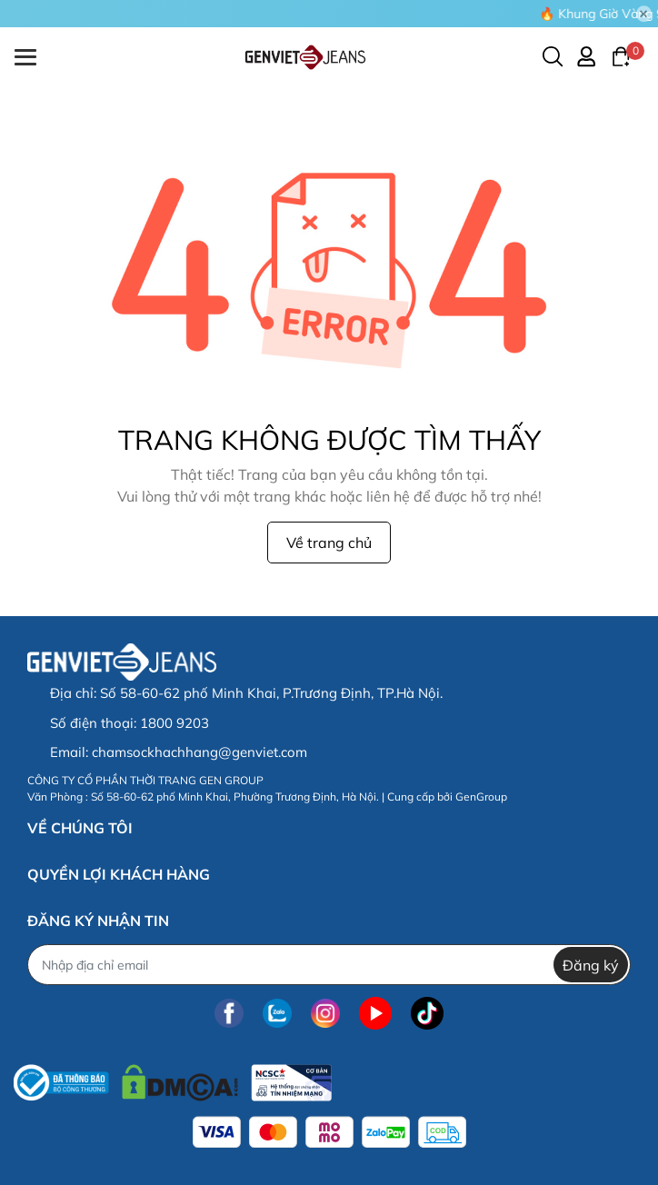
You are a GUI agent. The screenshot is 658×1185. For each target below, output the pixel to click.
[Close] (644, 13)
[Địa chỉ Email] (329, 964)
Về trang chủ (329, 542)
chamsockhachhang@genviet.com (199, 752)
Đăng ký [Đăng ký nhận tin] (591, 965)
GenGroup (481, 796)
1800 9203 (174, 723)
